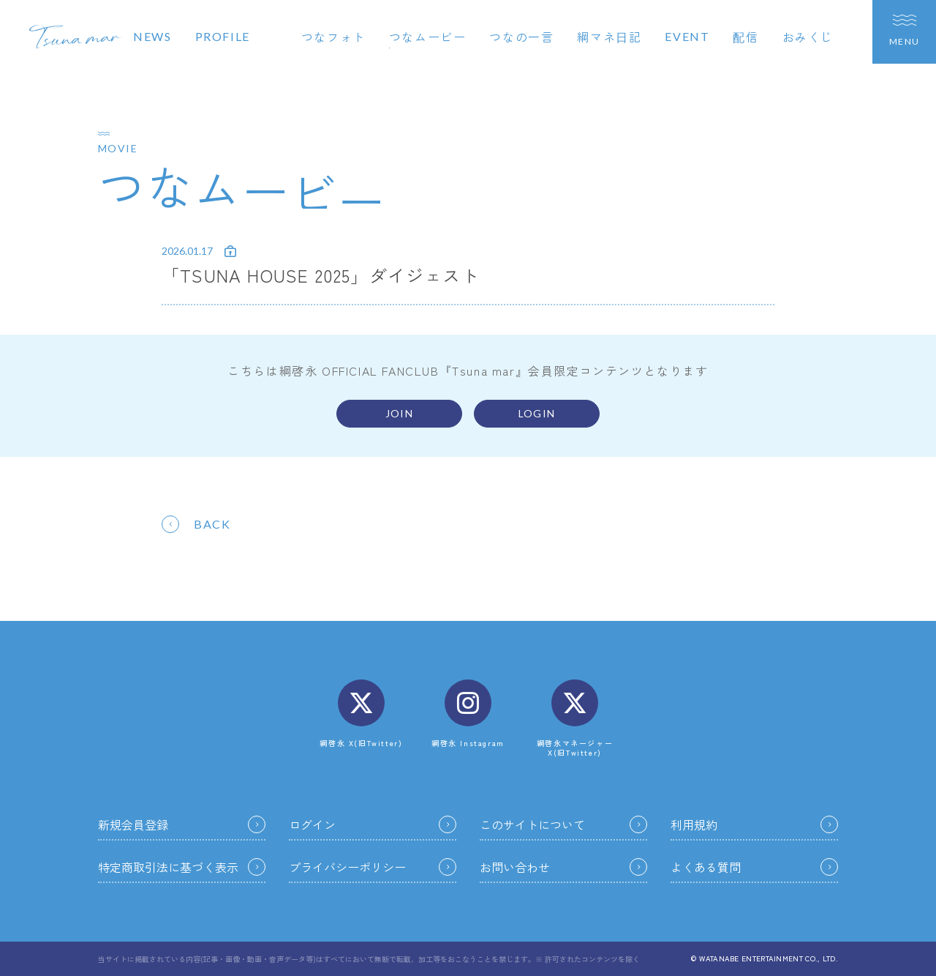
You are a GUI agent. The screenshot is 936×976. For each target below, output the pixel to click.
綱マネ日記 (609, 36)
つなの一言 (521, 36)
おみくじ (808, 36)
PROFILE (222, 36)
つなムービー (428, 36)
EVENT (687, 36)
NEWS (152, 36)
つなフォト (333, 36)
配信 (745, 36)
